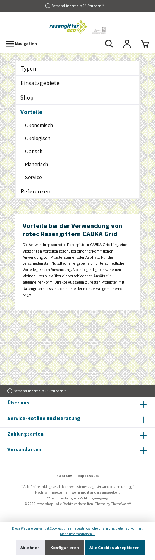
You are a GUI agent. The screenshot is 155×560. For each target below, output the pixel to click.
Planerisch (36, 164)
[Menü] (21, 43)
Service (33, 177)
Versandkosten (108, 486)
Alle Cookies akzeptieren (114, 547)
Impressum (88, 475)
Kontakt (64, 475)
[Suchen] (109, 43)
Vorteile (31, 111)
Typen (28, 68)
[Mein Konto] (127, 43)
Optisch (33, 151)
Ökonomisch (39, 125)
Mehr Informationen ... (77, 533)
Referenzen (35, 191)
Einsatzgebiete (40, 83)
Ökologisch (37, 138)
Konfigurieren (64, 547)
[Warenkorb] (145, 43)
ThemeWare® (121, 503)
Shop (27, 97)
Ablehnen (30, 547)
